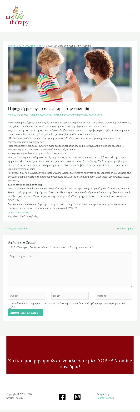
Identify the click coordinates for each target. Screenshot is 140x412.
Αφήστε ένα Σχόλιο (18, 116)
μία (92, 363)
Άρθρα (33, 116)
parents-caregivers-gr (19, 214)
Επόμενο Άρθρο (126, 230)
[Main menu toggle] (133, 17)
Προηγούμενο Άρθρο (16, 230)
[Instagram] (77, 399)
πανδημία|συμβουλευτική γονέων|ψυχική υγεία (77, 116)
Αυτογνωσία (44, 116)
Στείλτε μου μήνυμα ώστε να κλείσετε (48, 363)
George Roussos (105, 400)
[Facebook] (62, 399)
